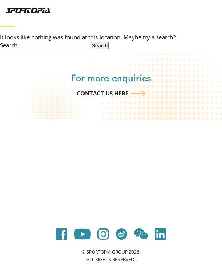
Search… (11, 45)
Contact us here (102, 93)
